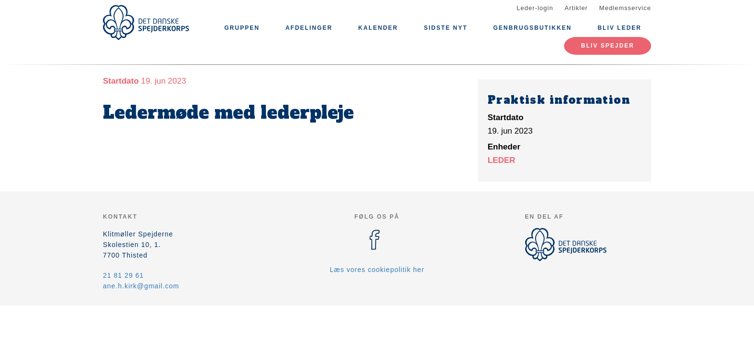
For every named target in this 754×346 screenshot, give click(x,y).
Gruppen (241, 28)
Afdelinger (308, 28)
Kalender (378, 28)
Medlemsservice (625, 8)
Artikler (576, 8)
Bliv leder (619, 28)
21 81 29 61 (123, 275)
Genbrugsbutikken (532, 28)
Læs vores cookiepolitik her (377, 269)
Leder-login (534, 8)
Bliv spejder (607, 45)
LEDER (501, 160)
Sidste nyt (445, 28)
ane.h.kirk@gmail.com (141, 286)
